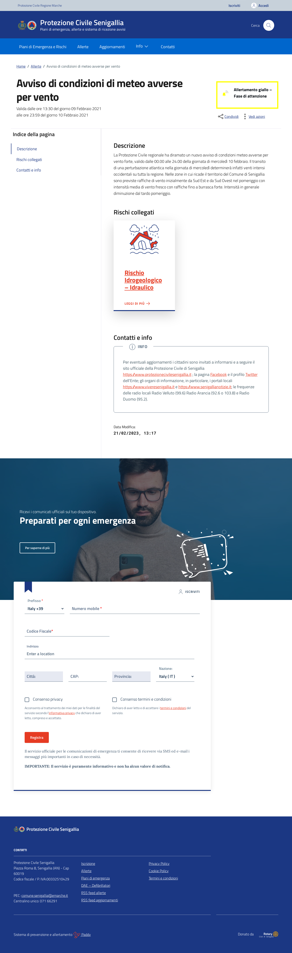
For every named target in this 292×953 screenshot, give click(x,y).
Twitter (251, 374)
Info (143, 46)
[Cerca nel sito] (268, 25)
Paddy (82, 935)
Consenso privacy (48, 699)
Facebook (218, 374)
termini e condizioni (173, 707)
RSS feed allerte (93, 892)
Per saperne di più (37, 547)
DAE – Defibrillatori (95, 885)
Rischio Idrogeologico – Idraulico (143, 280)
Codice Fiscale (40, 631)
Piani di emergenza (95, 878)
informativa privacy (62, 712)
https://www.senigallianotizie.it (204, 387)
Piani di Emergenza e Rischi (42, 47)
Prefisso (35, 601)
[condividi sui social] (228, 116)
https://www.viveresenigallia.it (149, 387)
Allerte (83, 47)
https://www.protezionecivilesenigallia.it (157, 374)
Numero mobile (87, 608)
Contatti (168, 47)
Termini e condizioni (163, 878)
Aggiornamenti (112, 47)
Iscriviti (234, 5)
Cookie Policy (159, 871)
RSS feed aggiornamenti (99, 900)
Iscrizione (88, 863)
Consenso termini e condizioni (145, 699)
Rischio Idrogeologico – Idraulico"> (144, 239)
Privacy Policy (159, 863)
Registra (36, 737)
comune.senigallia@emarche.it (44, 895)
